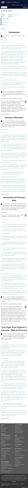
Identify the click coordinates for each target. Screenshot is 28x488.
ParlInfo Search (4, 452)
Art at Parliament (18, 462)
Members (2, 443)
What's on (17, 459)
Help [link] (7, 485)
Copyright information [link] (15, 483)
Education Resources (19, 430)
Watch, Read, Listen (18, 427)
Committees (17, 446)
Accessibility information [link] (5, 483)
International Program (19, 432)
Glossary (3, 457)
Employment (3, 455)
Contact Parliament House (19, 455)
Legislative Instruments (19, 442)
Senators (2, 430)
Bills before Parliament (19, 437)
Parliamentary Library (19, 431)
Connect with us (18, 454)
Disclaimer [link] (22, 483)
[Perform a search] (2, 7)
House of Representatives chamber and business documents (6, 439)
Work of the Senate (4, 427)
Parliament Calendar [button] (15, 5)
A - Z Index (3, 456)
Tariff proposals (18, 440)
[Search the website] (4, 7)
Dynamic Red (3, 429)
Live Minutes (3, 442)
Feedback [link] (2, 485)
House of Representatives (6, 437)
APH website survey (5, 454)
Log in (25, 5)
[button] (25, 7)
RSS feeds (3, 459)
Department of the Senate (6, 464)
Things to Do (17, 460)
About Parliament (18, 429)
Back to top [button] (24, 487)
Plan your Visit (17, 463)
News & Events (17, 426)
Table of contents (6, 11)
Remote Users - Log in (5, 451)
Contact (22, 5)
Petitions (16, 452)
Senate (2, 426)
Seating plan (3, 431)
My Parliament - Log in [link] (5, 450)
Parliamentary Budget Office (6, 470)
